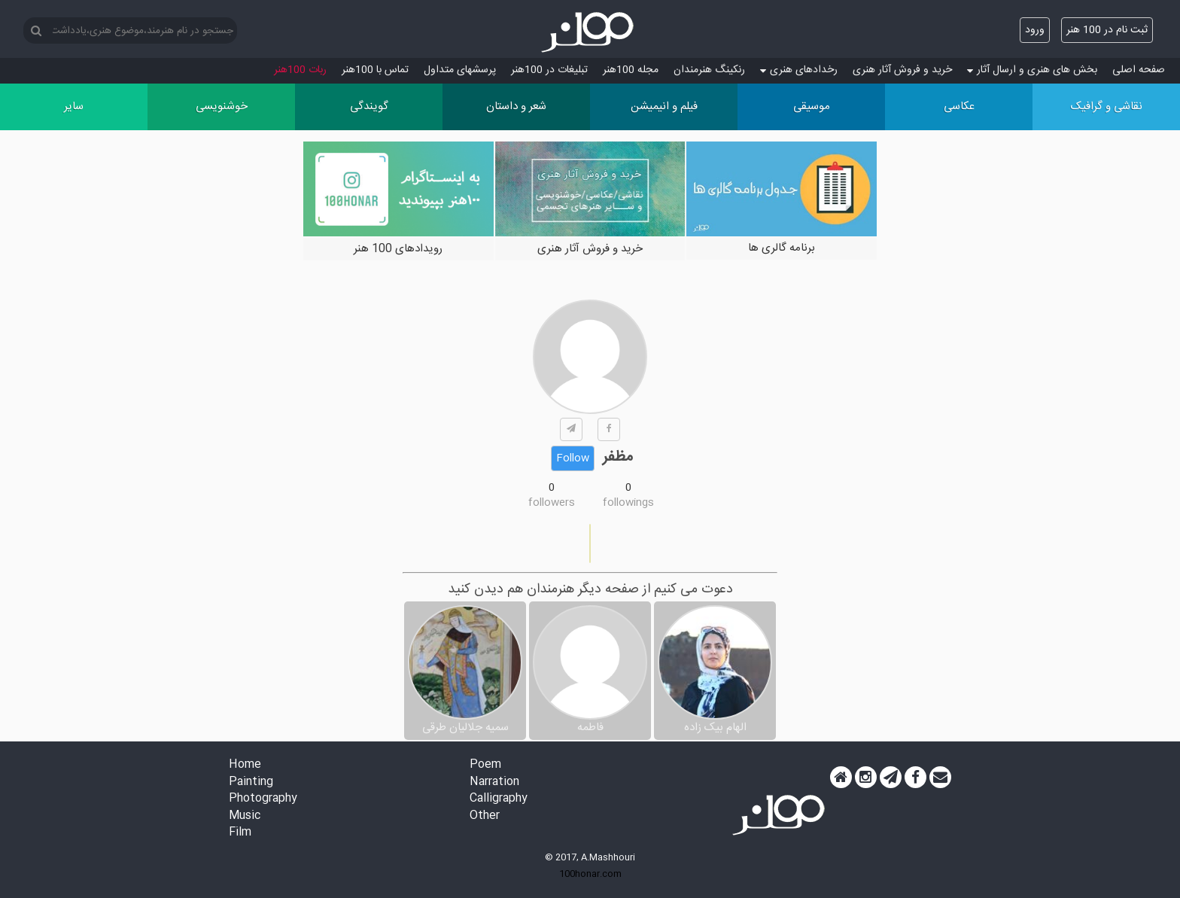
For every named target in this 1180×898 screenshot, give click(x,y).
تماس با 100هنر (375, 70)
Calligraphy (499, 799)
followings (628, 502)
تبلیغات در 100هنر (549, 70)
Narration (494, 782)
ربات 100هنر (300, 70)
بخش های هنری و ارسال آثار (1032, 70)
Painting (251, 782)
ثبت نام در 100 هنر (1107, 30)
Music (244, 816)
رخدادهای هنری (799, 70)
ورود (1035, 30)
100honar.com (590, 874)
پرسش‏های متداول (460, 70)
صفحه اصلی (1138, 70)
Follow (572, 458)
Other (485, 816)
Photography (263, 799)
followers (551, 502)
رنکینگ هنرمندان (709, 70)
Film (240, 833)
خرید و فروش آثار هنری (902, 70)
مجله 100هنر (630, 70)
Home (245, 765)
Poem (485, 765)
